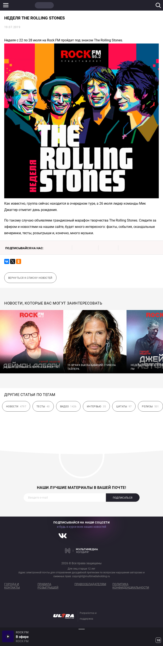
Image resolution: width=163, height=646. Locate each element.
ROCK (44, 5)
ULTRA (84, 5)
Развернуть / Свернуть (81, 629)
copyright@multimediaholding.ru (91, 576)
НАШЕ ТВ (104, 5)
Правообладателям (90, 584)
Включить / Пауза (8, 636)
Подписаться (123, 497)
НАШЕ (24, 5)
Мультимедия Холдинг (81, 550)
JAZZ (64, 5)
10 (158, 640)
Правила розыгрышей (48, 585)
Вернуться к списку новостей (30, 277)
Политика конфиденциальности (130, 585)
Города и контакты (12, 585)
